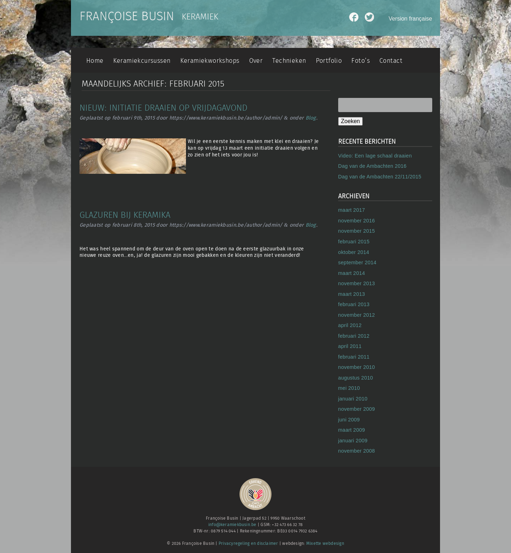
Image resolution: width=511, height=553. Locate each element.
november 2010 (356, 367)
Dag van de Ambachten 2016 (372, 166)
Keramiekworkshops (210, 60)
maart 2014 (351, 273)
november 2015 (356, 231)
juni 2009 (349, 419)
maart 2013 (351, 294)
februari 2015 (354, 241)
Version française (410, 19)
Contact (390, 60)
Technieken (289, 60)
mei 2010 (349, 388)
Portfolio (329, 60)
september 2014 (357, 262)
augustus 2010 (355, 378)
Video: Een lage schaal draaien (375, 156)
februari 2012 (354, 336)
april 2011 (350, 346)
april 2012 (350, 325)
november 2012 (356, 315)
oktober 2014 (353, 252)
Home (95, 60)
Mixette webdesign (325, 544)
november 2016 (356, 220)
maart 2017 (351, 210)
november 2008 (356, 451)
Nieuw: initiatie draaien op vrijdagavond (163, 108)
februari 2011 (354, 357)
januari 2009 (353, 440)
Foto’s (360, 60)
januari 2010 (353, 399)
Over (256, 60)
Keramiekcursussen (142, 60)
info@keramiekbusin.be (232, 525)
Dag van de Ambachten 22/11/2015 (380, 176)
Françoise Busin (126, 17)
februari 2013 (354, 304)
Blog (311, 118)
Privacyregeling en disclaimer (248, 544)
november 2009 (356, 409)
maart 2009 (351, 430)
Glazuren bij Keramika (124, 215)
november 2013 (356, 283)
